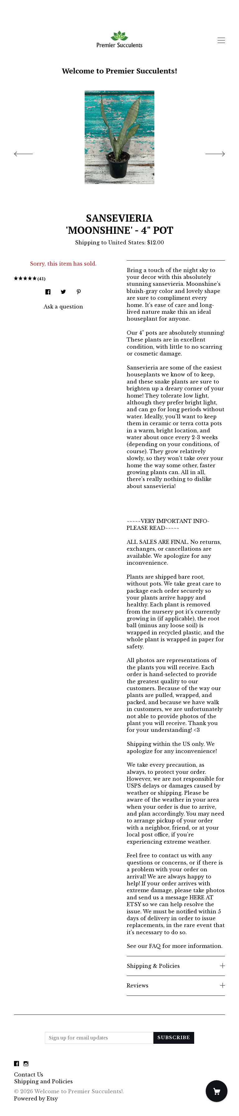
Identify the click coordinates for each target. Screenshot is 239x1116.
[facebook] (16, 1064)
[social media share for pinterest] (78, 290)
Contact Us (28, 1074)
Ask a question (63, 307)
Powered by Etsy (36, 1098)
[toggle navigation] (221, 40)
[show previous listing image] (29, 152)
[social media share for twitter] (63, 290)
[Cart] (216, 1091)
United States (126, 242)
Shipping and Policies (43, 1081)
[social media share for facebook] (47, 290)
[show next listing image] (209, 152)
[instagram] (26, 1064)
